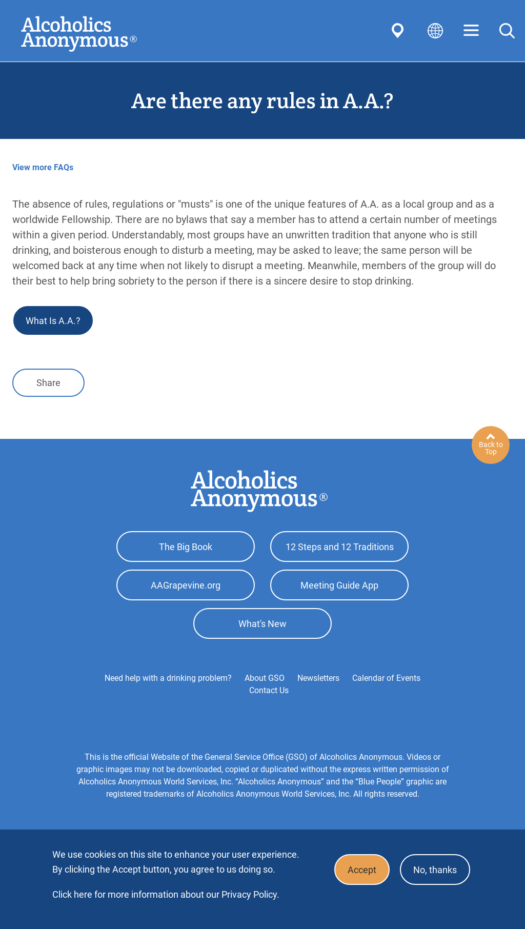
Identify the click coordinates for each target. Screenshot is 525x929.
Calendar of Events (386, 678)
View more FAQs (42, 167)
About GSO (265, 678)
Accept (362, 869)
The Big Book (185, 546)
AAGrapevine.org (185, 585)
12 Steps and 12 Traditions (340, 546)
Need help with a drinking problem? (168, 678)
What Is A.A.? (53, 320)
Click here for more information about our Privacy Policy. (165, 894)
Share (48, 382)
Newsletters (318, 678)
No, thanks (435, 869)
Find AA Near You (399, 30)
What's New (262, 623)
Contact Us (269, 690)
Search (507, 30)
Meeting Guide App (339, 585)
